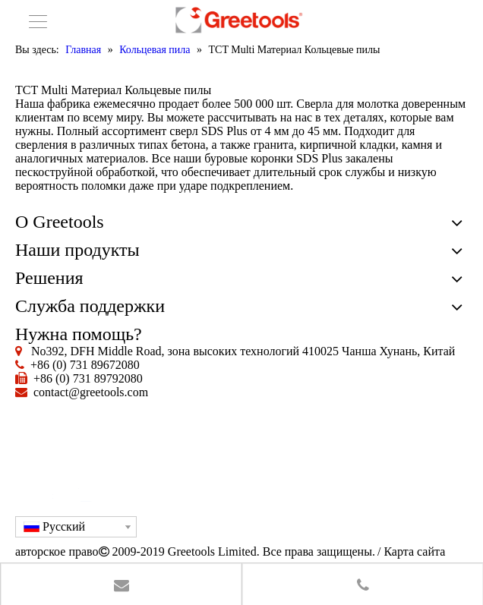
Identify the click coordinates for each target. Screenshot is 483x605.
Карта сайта (414, 551)
